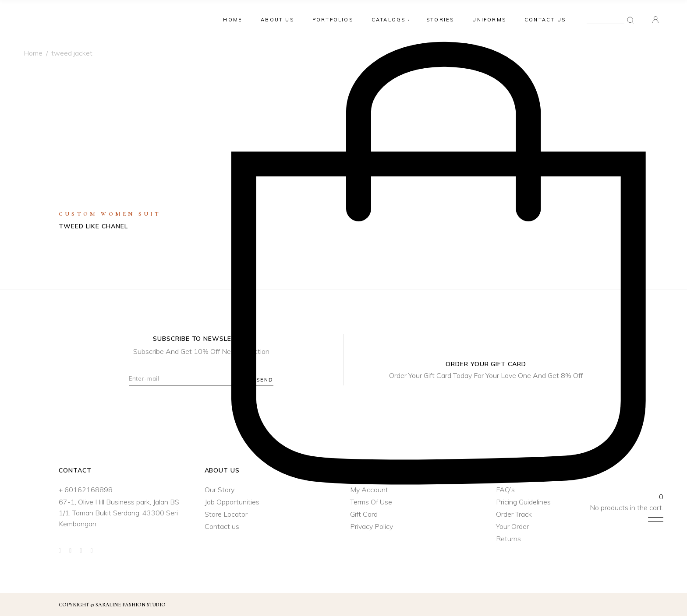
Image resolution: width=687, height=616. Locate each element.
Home (33, 53)
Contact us (222, 526)
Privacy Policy (371, 526)
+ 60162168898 (86, 489)
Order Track (514, 514)
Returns (508, 538)
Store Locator (226, 514)
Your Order (512, 526)
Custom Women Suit (110, 213)
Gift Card (364, 514)
